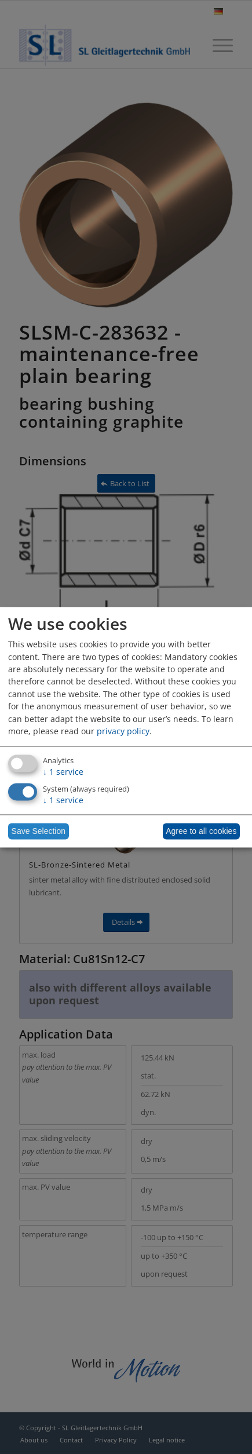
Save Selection (38, 831)
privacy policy (123, 731)
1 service (63, 771)
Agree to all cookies (201, 831)
